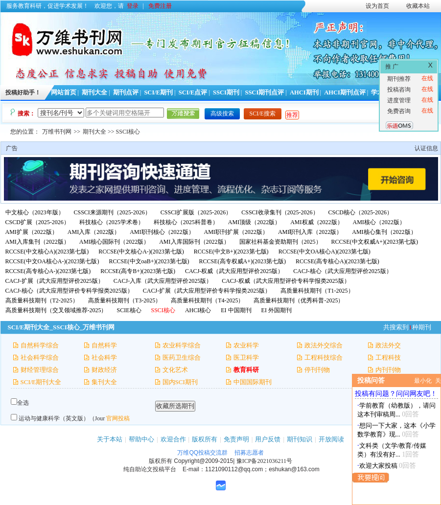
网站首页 (63, 92)
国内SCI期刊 (180, 382)
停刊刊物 (317, 369)
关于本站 (109, 439)
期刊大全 (94, 92)
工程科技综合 (323, 357)
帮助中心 (141, 439)
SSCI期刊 (226, 92)
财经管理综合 (40, 369)
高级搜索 (222, 113)
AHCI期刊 (304, 92)
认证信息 (426, 148)
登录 (133, 5)
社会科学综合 (40, 357)
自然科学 (104, 345)
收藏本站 (418, 5)
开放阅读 (331, 439)
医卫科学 (246, 357)
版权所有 (204, 439)
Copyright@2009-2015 (203, 461)
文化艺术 (175, 369)
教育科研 (246, 369)
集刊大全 (104, 382)
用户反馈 (267, 439)
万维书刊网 (56, 131)
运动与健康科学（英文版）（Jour (62, 418)
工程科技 (388, 357)
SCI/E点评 (193, 92)
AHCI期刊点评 (345, 92)
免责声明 (236, 439)
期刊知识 (299, 439)
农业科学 (246, 345)
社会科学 (104, 357)
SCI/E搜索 (263, 113)
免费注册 (160, 5)
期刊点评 (126, 92)
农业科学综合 (181, 345)
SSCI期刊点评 (264, 92)
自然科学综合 (40, 345)
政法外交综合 (323, 345)
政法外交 (388, 345)
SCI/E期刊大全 (41, 382)
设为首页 (377, 5)
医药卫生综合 (181, 357)
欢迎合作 (173, 439)
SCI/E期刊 (158, 92)
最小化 (423, 380)
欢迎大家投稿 (378, 465)
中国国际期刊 (252, 382)
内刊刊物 (388, 369)
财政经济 (104, 369)
